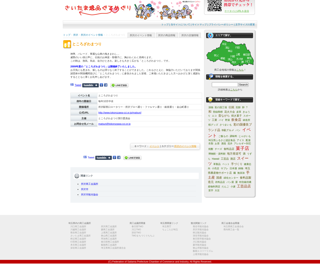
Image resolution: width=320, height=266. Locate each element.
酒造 (223, 143)
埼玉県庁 (166, 226)
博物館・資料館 (217, 153)
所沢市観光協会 (89, 194)
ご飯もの (223, 136)
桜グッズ (213, 124)
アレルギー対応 (242, 143)
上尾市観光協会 (201, 254)
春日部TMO (137, 226)
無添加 (241, 172)
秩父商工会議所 (78, 238)
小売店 (215, 168)
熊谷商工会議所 (78, 232)
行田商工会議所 (78, 241)
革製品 (217, 164)
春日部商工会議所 (110, 241)
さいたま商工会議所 (80, 235)
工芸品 (225, 158)
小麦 (233, 186)
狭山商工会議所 (109, 235)
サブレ (224, 168)
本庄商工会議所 (78, 245)
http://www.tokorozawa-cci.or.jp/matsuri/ (119, 112)
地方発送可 (234, 153)
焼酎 (210, 149)
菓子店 (242, 148)
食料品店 (229, 148)
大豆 (217, 190)
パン (238, 130)
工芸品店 (244, 186)
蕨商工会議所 (107, 229)
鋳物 (240, 168)
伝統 (231, 107)
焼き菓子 (236, 115)
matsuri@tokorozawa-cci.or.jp (114, 123)
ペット (226, 164)
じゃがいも (245, 136)
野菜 (227, 120)
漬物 (210, 107)
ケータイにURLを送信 (236, 11)
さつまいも (226, 124)
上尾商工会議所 (109, 232)
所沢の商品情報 (166, 35)
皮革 (238, 111)
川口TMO (136, 229)
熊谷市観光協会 (201, 226)
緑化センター (231, 177)
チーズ (218, 149)
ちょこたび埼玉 (170, 229)
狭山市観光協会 (201, 248)
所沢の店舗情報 (190, 35)
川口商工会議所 (78, 226)
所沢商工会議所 (89, 184)
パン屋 (230, 182)
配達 (248, 140)
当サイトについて (180, 24)
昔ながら (224, 115)
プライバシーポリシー (221, 24)
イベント (154, 146)
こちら (240, 69)
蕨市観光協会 (199, 245)
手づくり (236, 164)
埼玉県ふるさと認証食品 (221, 140)
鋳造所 (246, 120)
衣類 (210, 143)
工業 (214, 119)
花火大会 (229, 111)
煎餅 (238, 107)
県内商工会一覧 (231, 229)
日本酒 (233, 168)
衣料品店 (220, 182)
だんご (225, 186)
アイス (240, 140)
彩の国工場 (221, 107)
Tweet (78, 85)
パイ (221, 120)
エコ (214, 115)
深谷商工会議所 (78, 248)
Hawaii (215, 158)
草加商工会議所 (109, 238)
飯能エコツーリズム (203, 251)
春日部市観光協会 (202, 238)
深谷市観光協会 (201, 235)
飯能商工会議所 (109, 245)
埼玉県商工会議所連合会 (113, 248)
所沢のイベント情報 (141, 35)
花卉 (230, 143)
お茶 (217, 143)
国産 (219, 177)
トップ (165, 24)
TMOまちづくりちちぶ (143, 235)
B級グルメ (228, 130)
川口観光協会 (199, 241)
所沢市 (84, 189)
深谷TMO (136, 232)
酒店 (233, 158)
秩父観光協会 (199, 232)
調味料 (233, 136)
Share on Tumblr (90, 85)
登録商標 (218, 111)
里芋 (210, 190)
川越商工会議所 (78, 229)
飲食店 (236, 119)
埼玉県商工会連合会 (233, 226)
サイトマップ (199, 24)
